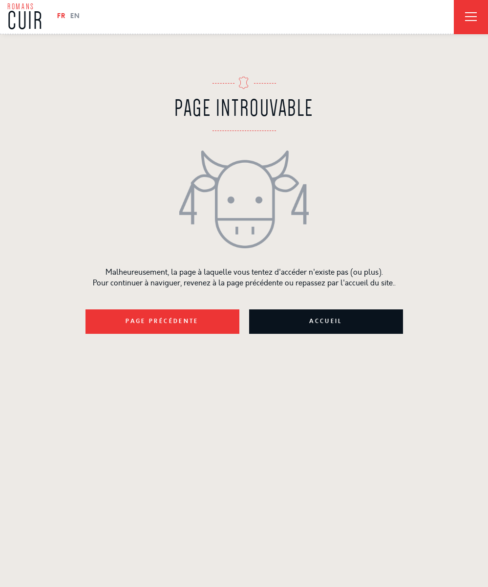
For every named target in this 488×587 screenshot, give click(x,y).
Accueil (325, 322)
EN (75, 16)
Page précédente (162, 322)
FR (61, 16)
